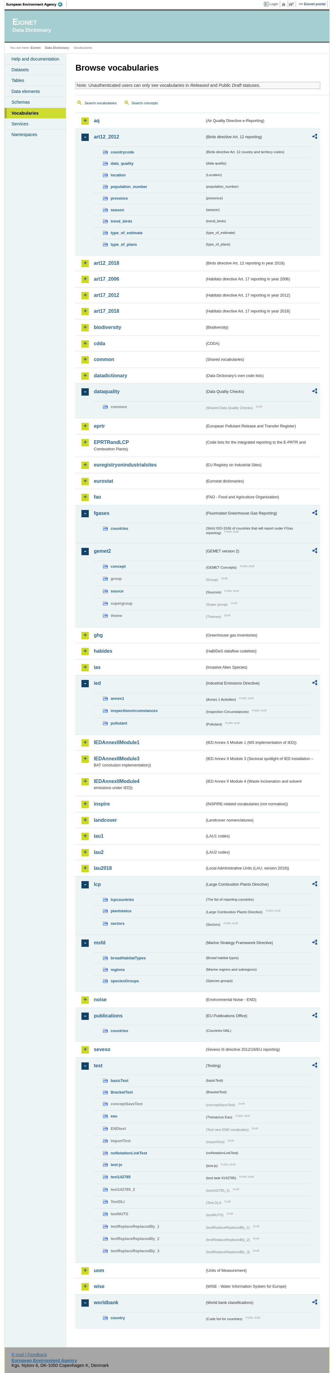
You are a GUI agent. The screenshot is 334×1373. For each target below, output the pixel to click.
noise (100, 999)
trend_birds (121, 221)
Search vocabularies (100, 103)
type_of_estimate (127, 233)
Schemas (20, 102)
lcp (97, 884)
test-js (116, 1164)
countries (119, 528)
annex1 (117, 698)
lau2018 (103, 868)
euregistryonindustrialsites (125, 464)
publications (108, 1015)
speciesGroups (125, 981)
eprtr (99, 426)
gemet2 (102, 551)
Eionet (36, 48)
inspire (102, 803)
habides (103, 651)
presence (119, 198)
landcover (105, 820)
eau (114, 1116)
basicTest (119, 1080)
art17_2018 (106, 311)
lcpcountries (122, 899)
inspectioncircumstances (134, 710)
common (104, 359)
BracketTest (122, 1092)
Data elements (25, 91)
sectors (118, 923)
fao (97, 497)
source (117, 591)
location (118, 175)
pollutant (119, 723)
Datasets (20, 69)
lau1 (98, 836)
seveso (102, 1049)
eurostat (103, 481)
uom (99, 1270)
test (98, 1065)
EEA (36, 4)
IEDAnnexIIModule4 (116, 781)
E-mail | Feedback (29, 1354)
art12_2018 (106, 263)
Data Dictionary (57, 48)
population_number (129, 186)
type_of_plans (124, 244)
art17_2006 (106, 279)
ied (97, 683)
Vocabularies (25, 113)
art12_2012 (106, 136)
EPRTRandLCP (111, 442)
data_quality (122, 163)
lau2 (98, 852)
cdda (99, 343)
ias (97, 667)
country (118, 1318)
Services (19, 123)
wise (99, 1286)
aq (96, 120)
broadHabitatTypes (128, 958)
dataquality (106, 391)
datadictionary (110, 375)
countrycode (122, 152)
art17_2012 (106, 295)
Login (273, 4)
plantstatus (121, 911)
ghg (98, 635)
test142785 (120, 1177)
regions (118, 969)
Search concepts (145, 103)
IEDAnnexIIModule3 (116, 758)
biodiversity (107, 327)
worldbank (106, 1302)
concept (118, 566)
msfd (99, 942)
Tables (17, 80)
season (117, 210)
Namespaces (24, 134)
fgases (101, 513)
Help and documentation (35, 59)
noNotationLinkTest (129, 1153)
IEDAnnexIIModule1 (116, 742)
